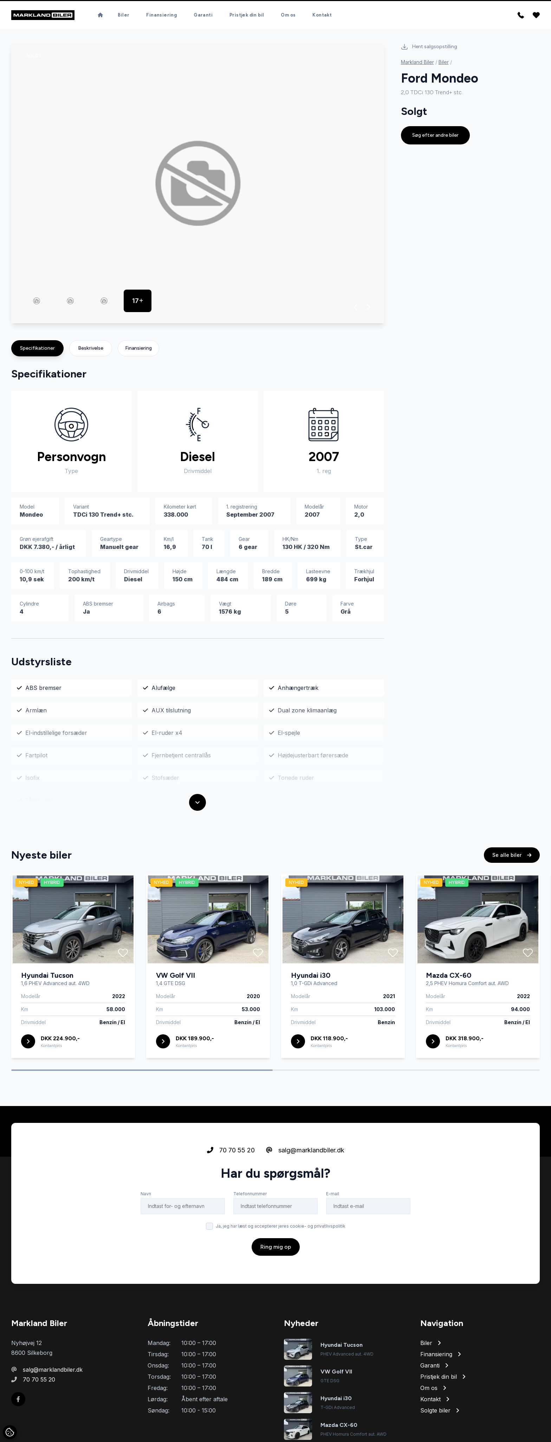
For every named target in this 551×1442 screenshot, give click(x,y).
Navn (146, 1195)
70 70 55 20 (231, 1151)
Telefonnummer (250, 1195)
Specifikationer (37, 350)
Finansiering (161, 15)
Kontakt (322, 15)
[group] (197, 185)
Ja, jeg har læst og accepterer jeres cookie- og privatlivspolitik (280, 1227)
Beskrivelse (90, 350)
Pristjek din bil (246, 15)
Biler (123, 15)
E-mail (332, 1195)
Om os (288, 15)
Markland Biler (417, 63)
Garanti (203, 15)
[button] (356, 308)
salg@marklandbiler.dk (305, 1151)
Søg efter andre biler (435, 137)
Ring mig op (275, 1248)
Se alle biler (511, 856)
